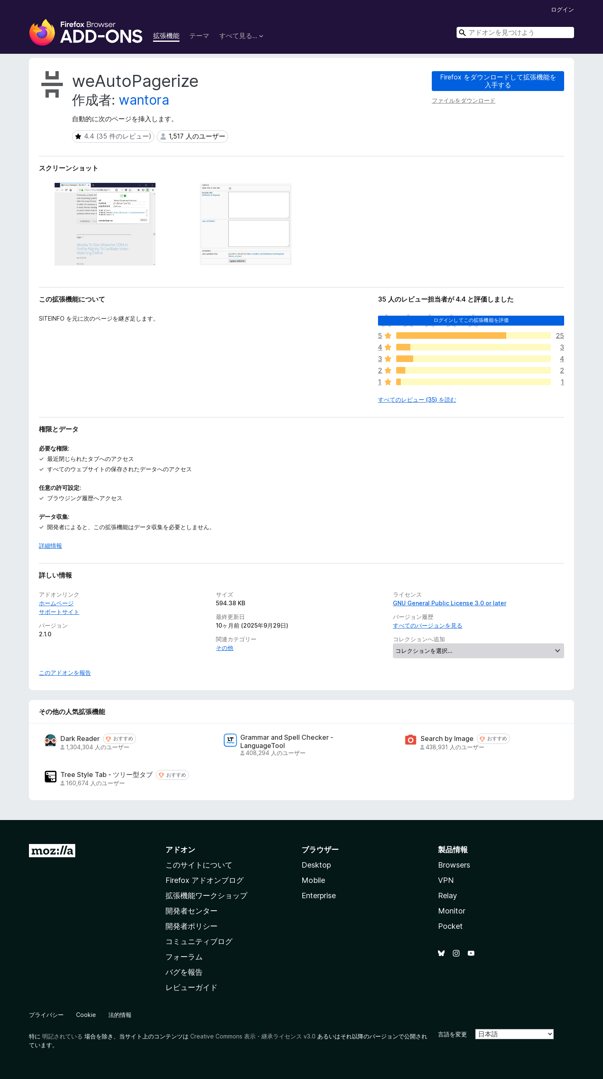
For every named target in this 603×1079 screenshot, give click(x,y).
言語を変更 (452, 1034)
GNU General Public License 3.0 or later (449, 603)
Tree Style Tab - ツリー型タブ (106, 775)
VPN (446, 880)
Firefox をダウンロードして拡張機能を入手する (498, 81)
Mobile (313, 880)
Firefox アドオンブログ (204, 880)
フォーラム (184, 956)
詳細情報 (50, 545)
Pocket (450, 926)
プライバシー (46, 1014)
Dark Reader (80, 739)
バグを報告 (184, 972)
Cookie (86, 1014)
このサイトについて (198, 865)
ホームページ (56, 603)
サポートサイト (59, 611)
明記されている (62, 1036)
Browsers (454, 865)
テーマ (199, 35)
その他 (224, 647)
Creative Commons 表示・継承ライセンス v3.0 (253, 1036)
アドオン (180, 849)
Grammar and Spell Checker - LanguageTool (286, 741)
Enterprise (319, 895)
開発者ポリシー (191, 926)
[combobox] (515, 32)
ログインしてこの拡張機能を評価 (471, 320)
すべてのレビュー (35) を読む (417, 399)
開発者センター (191, 910)
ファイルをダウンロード (463, 100)
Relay (447, 895)
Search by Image (447, 739)
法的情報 (120, 1014)
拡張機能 (166, 35)
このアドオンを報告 (65, 672)
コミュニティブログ (198, 941)
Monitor (451, 910)
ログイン (562, 9)
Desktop (316, 865)
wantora (144, 100)
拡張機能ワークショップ (206, 895)
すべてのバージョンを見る (427, 625)
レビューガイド (191, 987)
